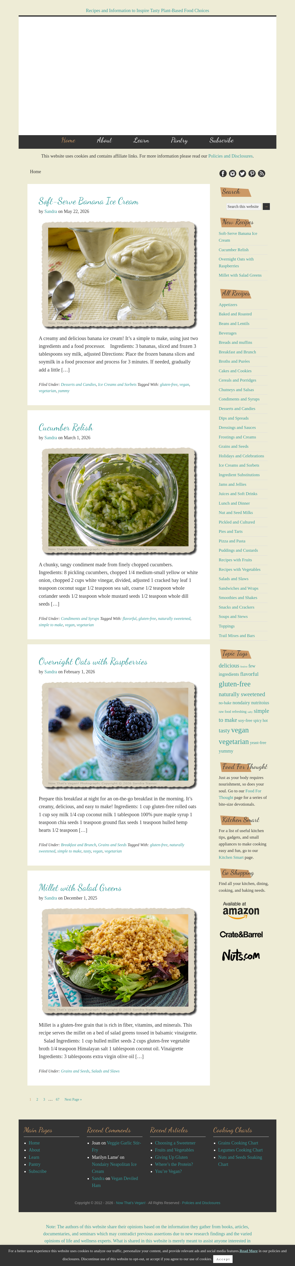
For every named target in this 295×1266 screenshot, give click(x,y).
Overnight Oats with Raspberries (93, 661)
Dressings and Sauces (237, 427)
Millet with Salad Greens (80, 887)
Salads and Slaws (105, 1071)
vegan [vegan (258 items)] (240, 730)
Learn (34, 1157)
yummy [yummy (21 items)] (226, 751)
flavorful (129, 618)
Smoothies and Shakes (238, 597)
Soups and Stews (233, 616)
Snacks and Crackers (236, 607)
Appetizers (228, 304)
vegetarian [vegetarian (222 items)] (234, 741)
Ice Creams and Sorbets (117, 384)
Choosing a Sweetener (175, 1142)
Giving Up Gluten (171, 1157)
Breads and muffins (235, 342)
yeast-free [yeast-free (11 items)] (258, 742)
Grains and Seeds (112, 845)
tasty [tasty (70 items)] (224, 730)
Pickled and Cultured (237, 522)
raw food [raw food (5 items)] (225, 712)
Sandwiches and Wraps (239, 588)
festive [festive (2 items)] (243, 666)
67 (58, 1098)
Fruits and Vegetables (174, 1149)
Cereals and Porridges (237, 380)
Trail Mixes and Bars (237, 635)
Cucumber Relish (66, 427)
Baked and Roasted (235, 314)
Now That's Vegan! (147, 76)
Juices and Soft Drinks (238, 493)
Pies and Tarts (231, 531)
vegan (184, 384)
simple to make (51, 625)
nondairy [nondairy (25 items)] (241, 702)
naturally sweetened (174, 618)
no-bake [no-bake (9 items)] (225, 703)
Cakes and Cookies (235, 370)
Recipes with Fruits (235, 559)
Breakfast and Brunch (78, 845)
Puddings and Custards (238, 550)
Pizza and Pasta (232, 541)
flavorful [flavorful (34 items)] (249, 674)
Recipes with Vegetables (240, 569)
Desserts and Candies (78, 384)
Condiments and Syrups (80, 618)
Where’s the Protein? (174, 1164)
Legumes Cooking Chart (240, 1149)
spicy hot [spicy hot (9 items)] (260, 720)
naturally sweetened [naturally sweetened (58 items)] (242, 694)
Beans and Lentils (234, 323)
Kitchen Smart (231, 857)
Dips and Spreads (234, 418)
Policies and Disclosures (230, 156)
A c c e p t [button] (222, 1259)
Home (34, 1142)
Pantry (35, 1164)
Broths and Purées (234, 361)
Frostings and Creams (237, 437)
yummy (63, 391)
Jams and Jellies (232, 484)
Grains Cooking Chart (238, 1142)
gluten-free (168, 384)
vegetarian (47, 391)
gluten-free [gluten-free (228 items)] (234, 684)
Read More (249, 1251)
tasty (87, 851)
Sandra (98, 1178)
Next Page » (73, 1099)
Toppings (227, 626)
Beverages (228, 333)
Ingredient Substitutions (239, 474)
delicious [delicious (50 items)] (229, 665)
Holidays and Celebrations (241, 456)
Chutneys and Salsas (236, 389)
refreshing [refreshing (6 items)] (239, 712)
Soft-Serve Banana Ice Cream (88, 201)
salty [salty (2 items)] (250, 712)
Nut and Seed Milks (236, 512)
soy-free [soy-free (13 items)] (245, 720)
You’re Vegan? (168, 1171)
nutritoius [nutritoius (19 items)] (260, 702)
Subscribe (38, 1171)
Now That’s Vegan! (130, 1203)
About (34, 1149)
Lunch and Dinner (234, 503)
